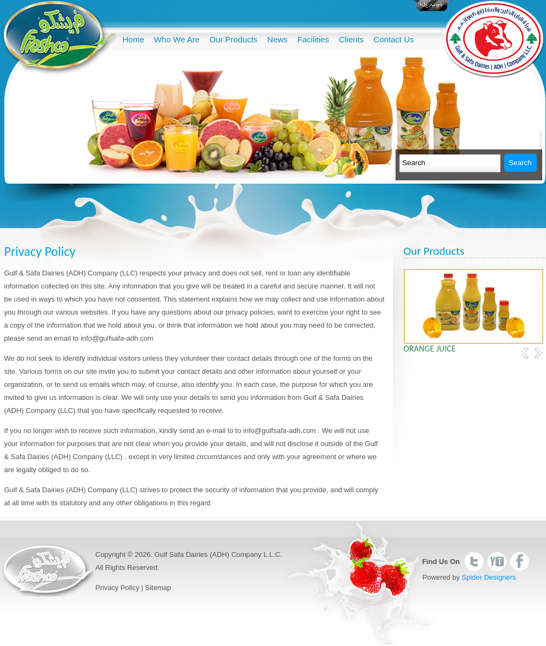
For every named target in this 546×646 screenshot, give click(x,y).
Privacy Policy (118, 588)
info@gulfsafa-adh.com (116, 338)
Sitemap (158, 588)
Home (134, 39)
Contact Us (394, 39)
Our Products (233, 39)
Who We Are (177, 39)
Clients (351, 39)
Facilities (313, 39)
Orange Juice (430, 348)
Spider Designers (489, 577)
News (277, 39)
